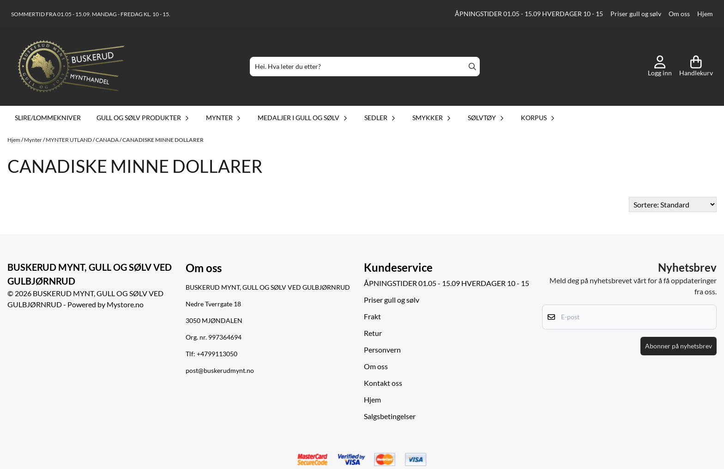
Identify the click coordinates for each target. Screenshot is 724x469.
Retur (373, 333)
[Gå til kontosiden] (660, 66)
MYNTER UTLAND (69, 139)
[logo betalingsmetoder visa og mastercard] (362, 460)
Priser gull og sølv (635, 14)
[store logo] (71, 66)
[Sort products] (673, 204)
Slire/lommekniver (48, 118)
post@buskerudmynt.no (220, 370)
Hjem (705, 14)
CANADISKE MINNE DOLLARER (163, 139)
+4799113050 (217, 354)
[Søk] (364, 66)
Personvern (382, 349)
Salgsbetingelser (390, 416)
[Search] (472, 66)
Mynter (33, 139)
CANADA (108, 139)
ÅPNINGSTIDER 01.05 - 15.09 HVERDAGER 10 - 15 (529, 14)
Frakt (372, 316)
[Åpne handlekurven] (696, 66)
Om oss (679, 14)
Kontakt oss (383, 382)
